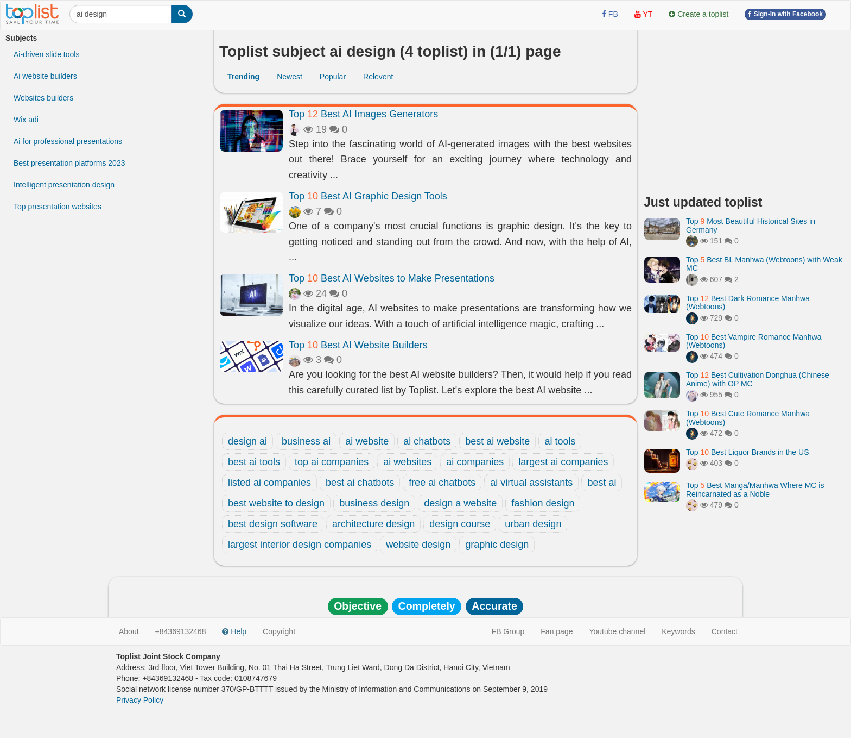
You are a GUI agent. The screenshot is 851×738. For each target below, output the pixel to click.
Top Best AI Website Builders (358, 345)
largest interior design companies (299, 544)
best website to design (276, 503)
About (129, 631)
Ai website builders (45, 76)
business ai (306, 441)
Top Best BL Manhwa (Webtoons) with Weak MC (764, 263)
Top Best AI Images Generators (363, 114)
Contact (725, 631)
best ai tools (254, 461)
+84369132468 (180, 631)
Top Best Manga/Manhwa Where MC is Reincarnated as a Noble (755, 489)
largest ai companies (563, 461)
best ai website (497, 441)
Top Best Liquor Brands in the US (747, 452)
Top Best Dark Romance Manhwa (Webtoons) (748, 302)
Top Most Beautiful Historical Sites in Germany (750, 225)
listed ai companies (269, 482)
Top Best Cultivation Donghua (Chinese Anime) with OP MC (757, 379)
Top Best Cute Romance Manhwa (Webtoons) (748, 417)
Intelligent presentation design (64, 184)
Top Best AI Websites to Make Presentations (391, 278)
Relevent (378, 76)
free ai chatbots (442, 482)
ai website (367, 441)
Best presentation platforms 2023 (69, 163)
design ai (247, 441)
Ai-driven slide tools (46, 54)
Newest (289, 76)
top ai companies (332, 461)
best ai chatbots (360, 482)
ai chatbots (426, 441)
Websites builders (43, 97)
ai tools (559, 441)
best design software (272, 523)
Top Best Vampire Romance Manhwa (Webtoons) (754, 341)
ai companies (475, 461)
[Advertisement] (745, 109)
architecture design (373, 523)
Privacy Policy (139, 700)
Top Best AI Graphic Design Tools (368, 196)
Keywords (678, 631)
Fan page (557, 631)
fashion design (542, 503)
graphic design (497, 544)
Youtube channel (617, 631)
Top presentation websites (57, 206)
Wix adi (26, 119)
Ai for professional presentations (68, 141)
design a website (460, 503)
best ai (601, 482)
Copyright (279, 631)
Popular (333, 76)
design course (459, 523)
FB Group (508, 631)
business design (374, 503)
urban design (533, 523)
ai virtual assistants (531, 482)
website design (418, 544)
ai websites (407, 461)
